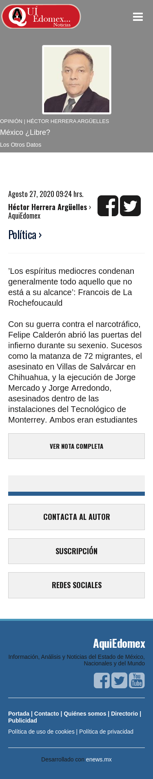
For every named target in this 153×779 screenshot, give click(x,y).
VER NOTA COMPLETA (76, 445)
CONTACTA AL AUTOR (76, 516)
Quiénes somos (85, 713)
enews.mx (99, 759)
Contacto (46, 713)
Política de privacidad (106, 731)
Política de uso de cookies (41, 731)
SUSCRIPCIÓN (76, 551)
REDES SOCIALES (77, 585)
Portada (18, 713)
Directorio (124, 713)
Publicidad (22, 720)
